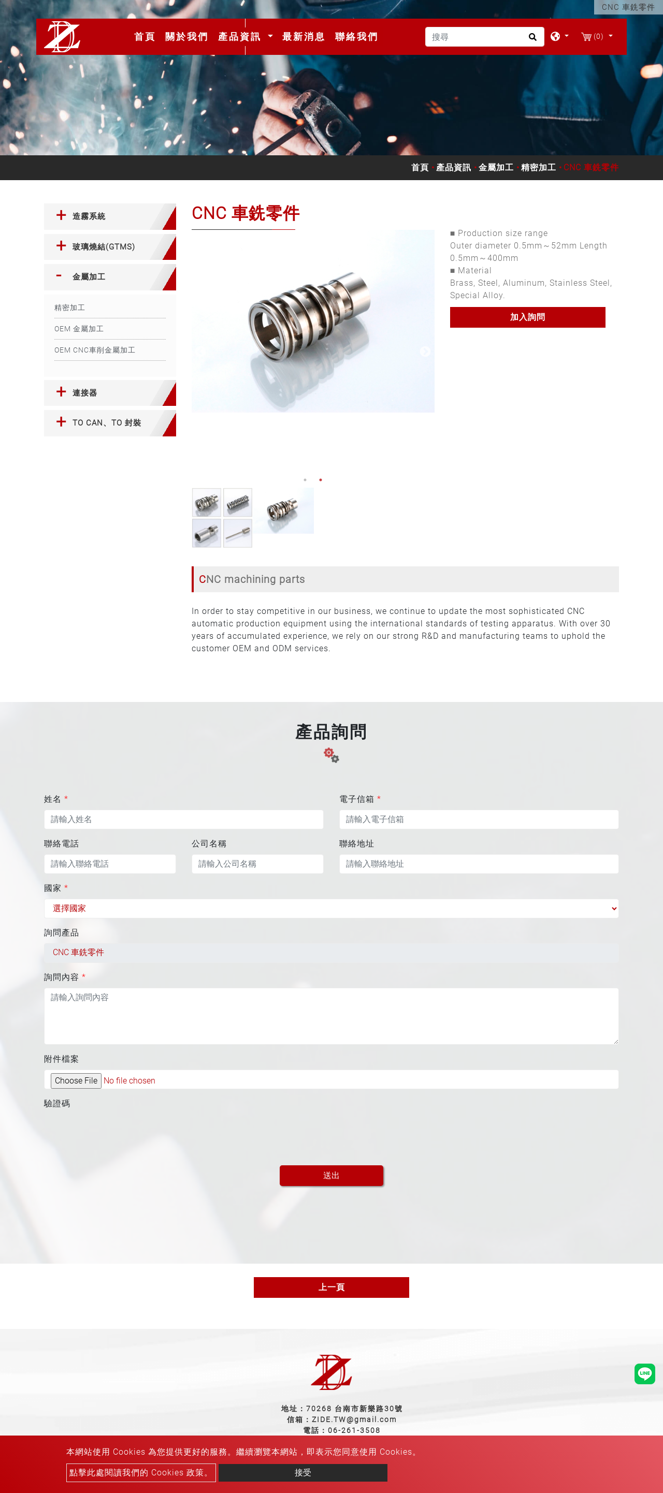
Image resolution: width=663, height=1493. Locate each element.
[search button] (531, 40)
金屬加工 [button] (89, 277)
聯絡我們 (357, 36)
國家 (56, 888)
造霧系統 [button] (89, 216)
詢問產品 (61, 933)
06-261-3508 (354, 1430)
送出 (331, 1175)
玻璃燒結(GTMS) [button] (104, 247)
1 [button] (305, 480)
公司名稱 (209, 843)
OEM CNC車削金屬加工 (95, 350)
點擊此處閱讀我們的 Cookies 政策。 (141, 1472)
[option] (313, 321)
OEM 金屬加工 (79, 329)
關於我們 (187, 36)
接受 (303, 1472)
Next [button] (424, 351)
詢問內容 (65, 977)
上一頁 (332, 1287)
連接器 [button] (85, 393)
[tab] (110, 216)
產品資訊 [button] (241, 36)
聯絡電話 (61, 843)
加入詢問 (527, 317)
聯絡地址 (356, 843)
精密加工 (538, 167)
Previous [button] (199, 351)
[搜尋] (484, 37)
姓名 (56, 799)
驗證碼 (57, 1103)
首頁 (147, 36)
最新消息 (304, 36)
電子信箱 (360, 799)
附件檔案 (61, 1059)
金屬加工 (496, 167)
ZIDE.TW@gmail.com (354, 1419)
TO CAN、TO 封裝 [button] (107, 423)
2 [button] (320, 480)
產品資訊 (453, 167)
